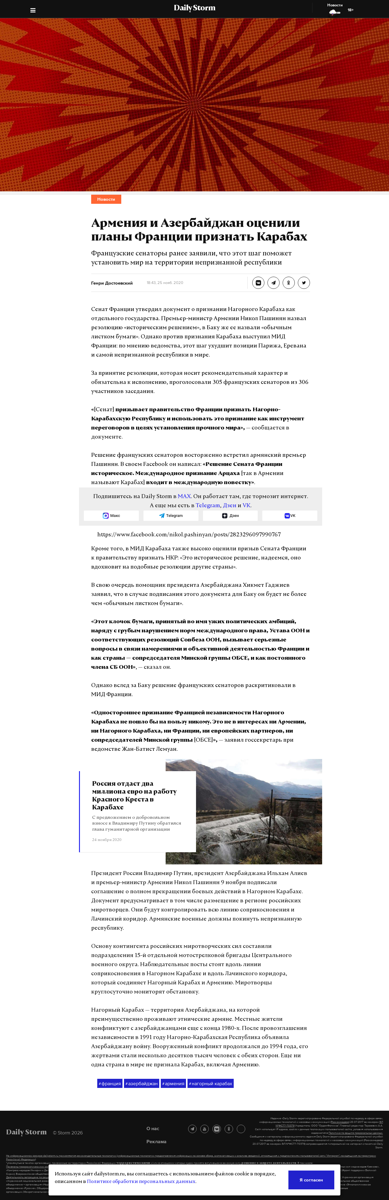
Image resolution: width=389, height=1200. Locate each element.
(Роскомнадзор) (339, 1121)
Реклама (156, 1141)
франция (110, 1084)
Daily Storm (194, 8)
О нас (152, 1128)
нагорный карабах (210, 1084)
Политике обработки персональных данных (141, 1181)
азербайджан (142, 1084)
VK (246, 506)
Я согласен (311, 1179)
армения (173, 1084)
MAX (184, 497)
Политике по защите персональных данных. (356, 1132)
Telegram (208, 506)
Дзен (229, 506)
